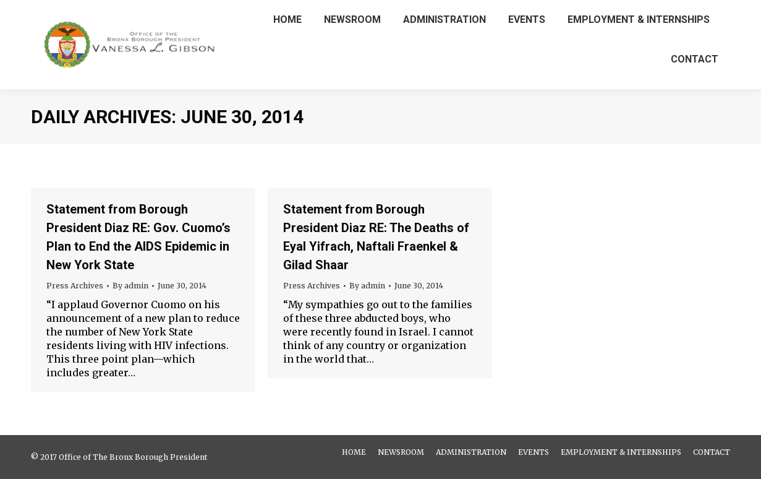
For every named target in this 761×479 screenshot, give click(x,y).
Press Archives (74, 285)
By (130, 285)
